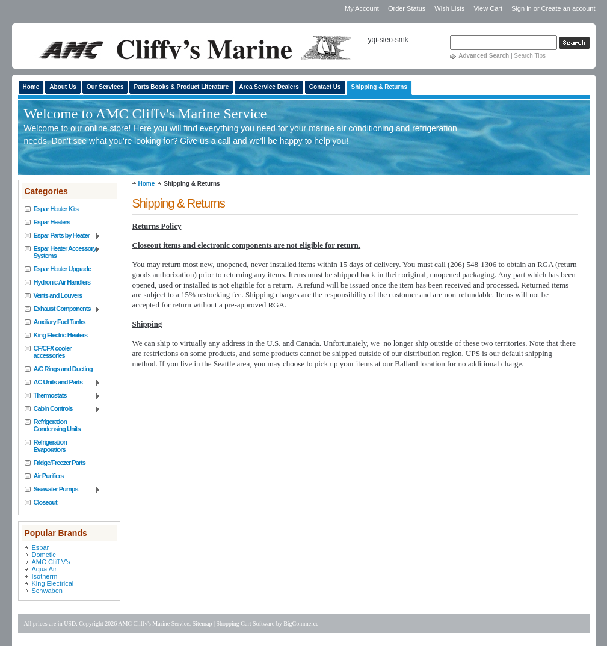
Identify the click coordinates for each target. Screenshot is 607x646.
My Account (362, 8)
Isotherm (45, 576)
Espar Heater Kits (56, 208)
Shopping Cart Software (246, 623)
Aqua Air (44, 569)
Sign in (521, 8)
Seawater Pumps (63, 489)
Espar (40, 547)
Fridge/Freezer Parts (59, 462)
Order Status (406, 8)
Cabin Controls (63, 409)
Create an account (568, 8)
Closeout (45, 502)
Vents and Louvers (58, 295)
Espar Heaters (52, 222)
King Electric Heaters (61, 335)
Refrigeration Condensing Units (57, 425)
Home (146, 183)
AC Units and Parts (63, 382)
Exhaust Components (63, 309)
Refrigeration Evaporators (50, 445)
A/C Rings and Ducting (63, 368)
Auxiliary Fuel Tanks (59, 321)
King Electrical (53, 583)
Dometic (44, 554)
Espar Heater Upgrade (62, 268)
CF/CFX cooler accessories (53, 352)
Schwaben (47, 590)
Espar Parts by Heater (63, 236)
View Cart (489, 8)
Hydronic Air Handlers (62, 282)
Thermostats (63, 396)
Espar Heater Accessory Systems (63, 252)
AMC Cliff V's (51, 561)
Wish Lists (449, 8)
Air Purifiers (49, 475)
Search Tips (530, 55)
